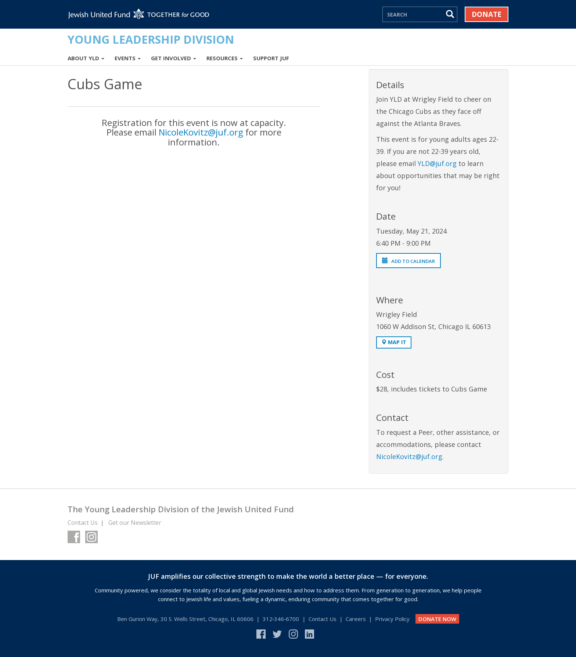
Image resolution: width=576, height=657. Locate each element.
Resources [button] (224, 58)
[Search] (413, 14)
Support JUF (271, 58)
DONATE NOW (437, 618)
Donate (486, 14)
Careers (356, 618)
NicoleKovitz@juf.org (201, 132)
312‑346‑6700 (281, 618)
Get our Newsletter (134, 523)
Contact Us (83, 523)
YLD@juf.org (437, 163)
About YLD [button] (86, 58)
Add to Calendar (408, 261)
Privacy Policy (392, 618)
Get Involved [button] (173, 58)
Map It (393, 342)
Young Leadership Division (151, 39)
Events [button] (128, 58)
